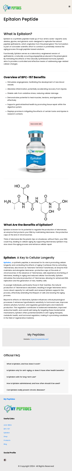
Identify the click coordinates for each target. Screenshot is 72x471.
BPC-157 (7, 429)
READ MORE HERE (36, 124)
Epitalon (7, 433)
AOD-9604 (8, 425)
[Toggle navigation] (69, 7)
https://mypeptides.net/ (39, 339)
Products (7, 440)
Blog (5, 444)
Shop (5, 436)
